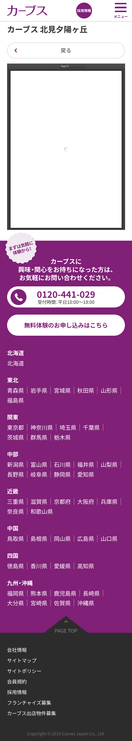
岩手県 (38, 390)
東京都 (15, 427)
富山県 (38, 464)
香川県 (38, 565)
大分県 (15, 602)
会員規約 (17, 681)
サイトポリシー (24, 671)
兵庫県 (109, 501)
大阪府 (85, 501)
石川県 (62, 464)
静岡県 (62, 474)
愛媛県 (62, 565)
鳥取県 (15, 538)
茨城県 (15, 437)
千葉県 (91, 427)
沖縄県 (85, 602)
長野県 (15, 474)
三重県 (15, 501)
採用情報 (17, 692)
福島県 (15, 400)
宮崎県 (38, 602)
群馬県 (38, 437)
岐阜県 (38, 474)
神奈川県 (41, 427)
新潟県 (15, 464)
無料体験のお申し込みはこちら (66, 325)
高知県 (85, 565)
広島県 (85, 538)
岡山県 (62, 538)
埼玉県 (68, 427)
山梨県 (109, 464)
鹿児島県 (65, 593)
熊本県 (38, 593)
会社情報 (17, 649)
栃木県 (62, 437)
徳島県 (15, 565)
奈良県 (15, 511)
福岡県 (15, 593)
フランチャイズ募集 (29, 702)
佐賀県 (62, 602)
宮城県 (62, 390)
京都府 (62, 501)
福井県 (85, 464)
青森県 (15, 390)
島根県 (38, 538)
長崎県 (91, 593)
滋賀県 (38, 501)
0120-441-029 (66, 296)
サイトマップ (22, 660)
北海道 (15, 363)
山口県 (109, 538)
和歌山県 (41, 511)
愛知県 (85, 474)
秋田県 (85, 390)
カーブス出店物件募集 (31, 713)
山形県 (109, 390)
